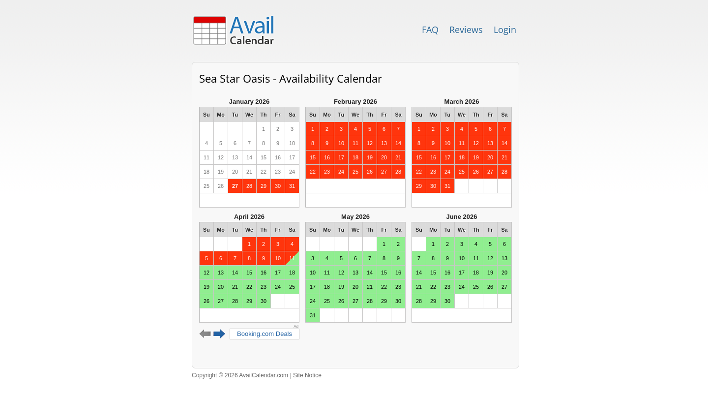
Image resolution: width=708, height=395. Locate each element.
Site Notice (307, 375)
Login (505, 29)
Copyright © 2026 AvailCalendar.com (240, 375)
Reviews (466, 29)
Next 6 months (219, 334)
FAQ (430, 29)
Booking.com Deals (264, 333)
